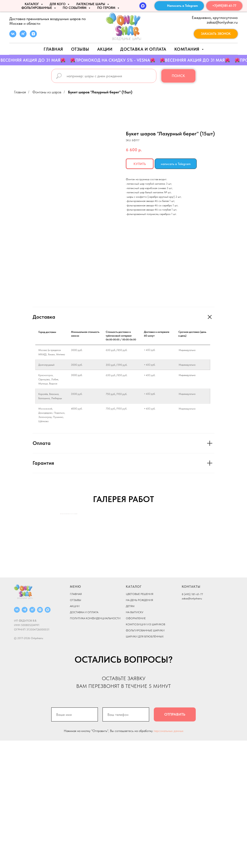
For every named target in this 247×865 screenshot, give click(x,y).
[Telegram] (24, 734)
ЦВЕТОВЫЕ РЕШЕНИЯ (139, 718)
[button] (216, 34)
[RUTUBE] (32, 734)
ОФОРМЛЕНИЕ (136, 742)
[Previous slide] (60, 576)
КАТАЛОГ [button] (32, 4)
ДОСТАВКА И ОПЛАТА (84, 736)
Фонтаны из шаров (46, 92)
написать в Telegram (176, 164)
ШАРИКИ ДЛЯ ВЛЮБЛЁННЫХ (145, 761)
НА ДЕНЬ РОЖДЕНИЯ (139, 724)
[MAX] (142, 5)
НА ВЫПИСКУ (134, 736)
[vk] (12, 36)
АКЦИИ (105, 49)
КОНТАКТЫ (191, 711)
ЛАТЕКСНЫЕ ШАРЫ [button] (91, 4)
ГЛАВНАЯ (76, 718)
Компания (187, 49)
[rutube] (23, 36)
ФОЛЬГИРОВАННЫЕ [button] (37, 8)
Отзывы (80, 49)
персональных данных (168, 855)
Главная (53, 49)
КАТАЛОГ (134, 711)
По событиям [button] (75, 8)
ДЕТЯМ (130, 730)
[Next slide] (186, 576)
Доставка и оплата (143, 49)
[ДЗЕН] (40, 734)
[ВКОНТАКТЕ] (17, 734)
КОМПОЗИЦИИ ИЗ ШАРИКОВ (145, 748)
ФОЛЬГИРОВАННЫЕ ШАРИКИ (145, 754)
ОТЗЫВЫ (75, 724)
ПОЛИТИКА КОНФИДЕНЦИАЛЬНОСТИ (95, 742)
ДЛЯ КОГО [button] (58, 4)
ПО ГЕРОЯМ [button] (106, 8)
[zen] (33, 36)
